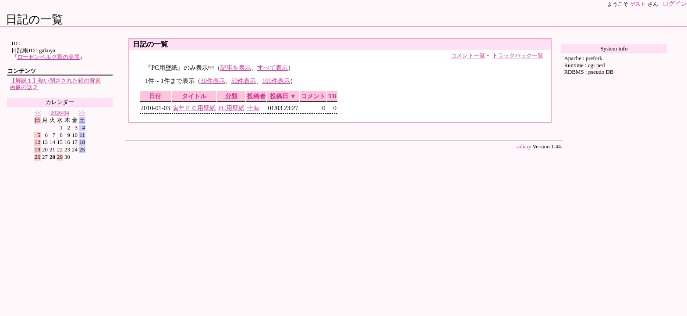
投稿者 (256, 96)
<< (38, 112)
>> (81, 112)
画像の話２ (24, 87)
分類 (231, 96)
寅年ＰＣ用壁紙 (194, 107)
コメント (313, 96)
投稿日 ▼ (283, 96)
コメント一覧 (468, 55)
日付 (155, 96)
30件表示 (213, 80)
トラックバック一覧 (517, 55)
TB (332, 96)
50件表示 (243, 80)
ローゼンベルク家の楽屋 (48, 57)
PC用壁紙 (231, 107)
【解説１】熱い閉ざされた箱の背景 (55, 80)
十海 (253, 107)
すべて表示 (272, 67)
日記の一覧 (34, 19)
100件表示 (276, 80)
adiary (524, 147)
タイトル (194, 96)
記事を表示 (235, 67)
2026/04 (59, 112)
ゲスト (638, 4)
